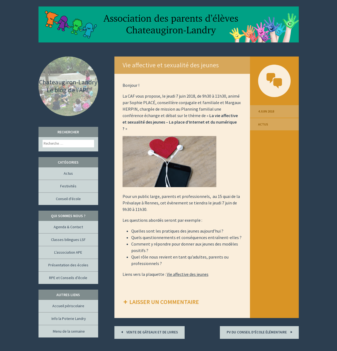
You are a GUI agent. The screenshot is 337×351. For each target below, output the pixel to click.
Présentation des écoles (68, 265)
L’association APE (68, 252)
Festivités (68, 186)
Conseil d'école (68, 198)
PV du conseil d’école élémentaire (260, 332)
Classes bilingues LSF (68, 239)
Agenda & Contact (68, 226)
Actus (263, 124)
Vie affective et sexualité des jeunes (171, 65)
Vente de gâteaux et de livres (148, 332)
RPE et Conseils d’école (68, 277)
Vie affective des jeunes (187, 274)
